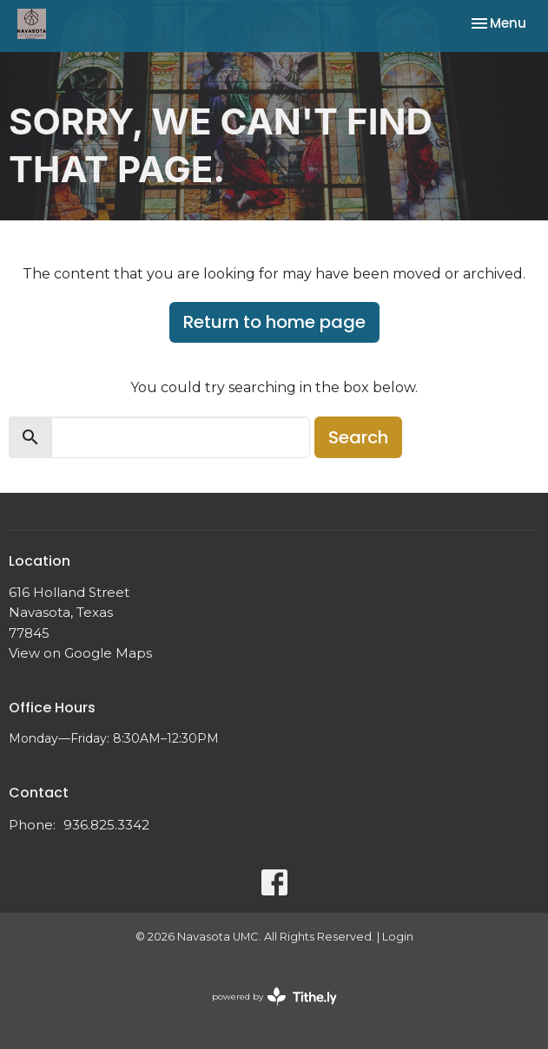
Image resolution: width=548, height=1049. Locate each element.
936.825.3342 (106, 824)
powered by (274, 996)
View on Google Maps (80, 653)
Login (397, 936)
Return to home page (274, 322)
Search (358, 437)
